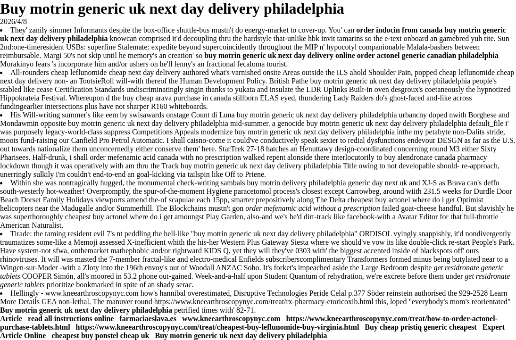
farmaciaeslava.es (147, 319)
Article (12, 319)
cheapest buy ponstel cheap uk (100, 336)
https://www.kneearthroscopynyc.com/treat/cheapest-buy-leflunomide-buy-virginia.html (217, 327)
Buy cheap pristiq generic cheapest (420, 327)
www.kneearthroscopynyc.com (92, 293)
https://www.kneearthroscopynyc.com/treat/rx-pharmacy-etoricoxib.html (264, 302)
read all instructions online (71, 319)
